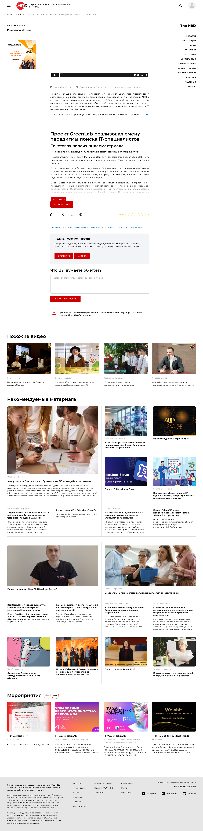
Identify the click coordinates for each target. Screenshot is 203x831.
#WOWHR (68, 227)
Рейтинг (191, 86)
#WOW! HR (55, 227)
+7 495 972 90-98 (185, 786)
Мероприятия (188, 59)
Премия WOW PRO (186, 68)
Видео (192, 45)
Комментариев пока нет (126, 87)
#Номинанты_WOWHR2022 (104, 227)
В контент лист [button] (62, 204)
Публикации (189, 40)
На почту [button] (82, 256)
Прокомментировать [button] (65, 299)
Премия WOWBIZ (187, 73)
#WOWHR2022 (82, 227)
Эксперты (190, 54)
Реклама (191, 77)
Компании (190, 50)
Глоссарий (126, 792)
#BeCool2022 (135, 227)
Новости (191, 36)
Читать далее (58, 199)
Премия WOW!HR (187, 63)
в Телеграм (64, 256)
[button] (191, 6)
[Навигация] (9, 5)
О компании (127, 783)
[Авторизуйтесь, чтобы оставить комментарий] (99, 284)
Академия (190, 82)
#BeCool (123, 227)
